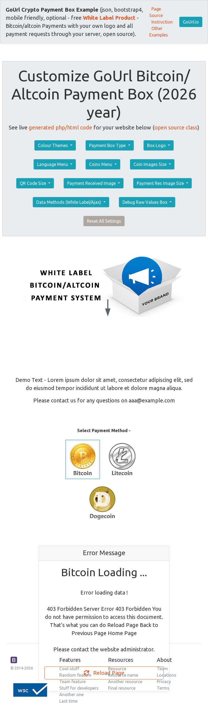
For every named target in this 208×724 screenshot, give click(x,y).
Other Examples (158, 31)
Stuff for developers (79, 688)
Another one (71, 694)
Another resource (125, 681)
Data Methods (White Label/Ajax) (69, 202)
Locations (166, 675)
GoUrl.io (191, 21)
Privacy (164, 681)
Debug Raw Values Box (145, 202)
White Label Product (109, 18)
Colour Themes (53, 145)
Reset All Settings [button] (104, 221)
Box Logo (157, 145)
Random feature (75, 675)
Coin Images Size (151, 164)
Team (162, 668)
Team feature (72, 681)
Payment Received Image (92, 183)
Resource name (123, 675)
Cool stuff (69, 668)
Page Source (156, 12)
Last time (68, 701)
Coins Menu (101, 164)
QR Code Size (33, 183)
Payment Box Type (108, 145)
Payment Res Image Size (161, 183)
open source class (175, 127)
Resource (117, 668)
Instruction (162, 21)
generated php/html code (60, 127)
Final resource (121, 688)
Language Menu (53, 164)
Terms (163, 688)
